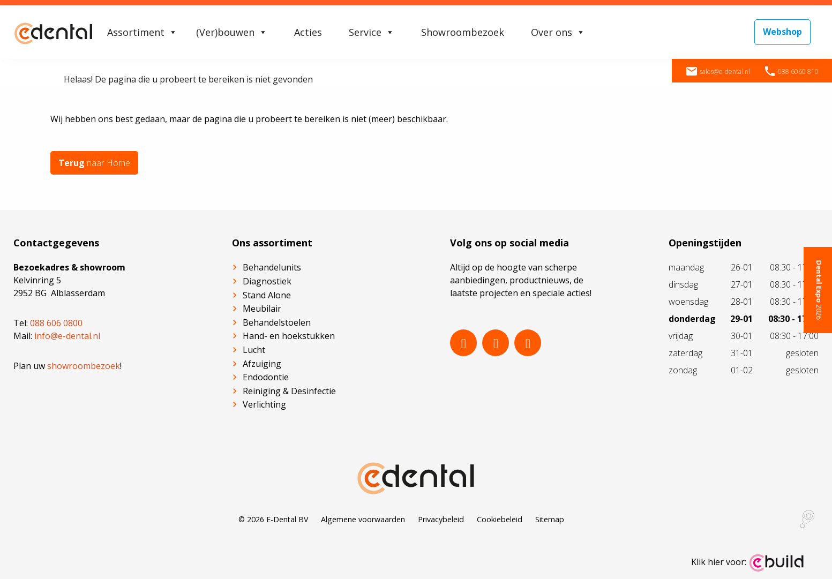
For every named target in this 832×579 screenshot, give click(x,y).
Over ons (558, 32)
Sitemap (549, 519)
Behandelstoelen (277, 322)
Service (371, 32)
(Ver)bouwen (231, 32)
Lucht (254, 350)
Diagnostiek (267, 281)
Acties (308, 32)
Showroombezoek (462, 32)
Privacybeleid (441, 519)
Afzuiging (262, 363)
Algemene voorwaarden (363, 519)
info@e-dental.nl (67, 336)
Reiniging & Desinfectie (289, 391)
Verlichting (264, 404)
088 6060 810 (791, 71)
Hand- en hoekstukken (289, 336)
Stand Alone (267, 295)
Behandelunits (272, 267)
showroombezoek (83, 366)
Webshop (782, 31)
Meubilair (262, 308)
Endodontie (266, 377)
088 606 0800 (56, 323)
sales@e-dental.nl (717, 71)
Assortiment (142, 32)
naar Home (94, 163)
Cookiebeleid (499, 519)
